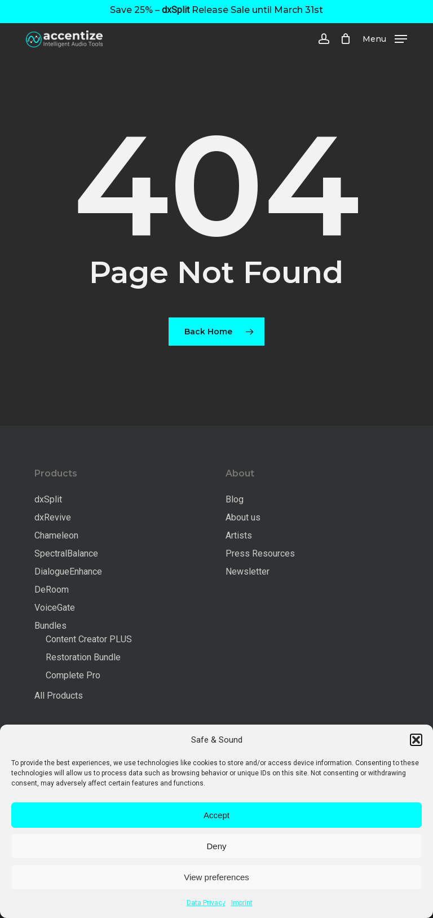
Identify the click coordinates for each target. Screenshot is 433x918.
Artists (239, 535)
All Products (58, 695)
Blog (235, 499)
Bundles (50, 625)
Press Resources (260, 553)
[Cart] (346, 38)
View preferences (216, 877)
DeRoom (51, 589)
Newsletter (247, 571)
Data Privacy (206, 903)
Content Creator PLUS (89, 639)
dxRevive (52, 517)
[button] (416, 739)
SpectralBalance (66, 553)
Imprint (242, 903)
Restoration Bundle (83, 657)
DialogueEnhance (68, 571)
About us (243, 517)
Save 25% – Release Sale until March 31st (216, 10)
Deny (216, 846)
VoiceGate (54, 607)
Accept (216, 815)
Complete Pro (73, 675)
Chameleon (56, 535)
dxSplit (48, 499)
